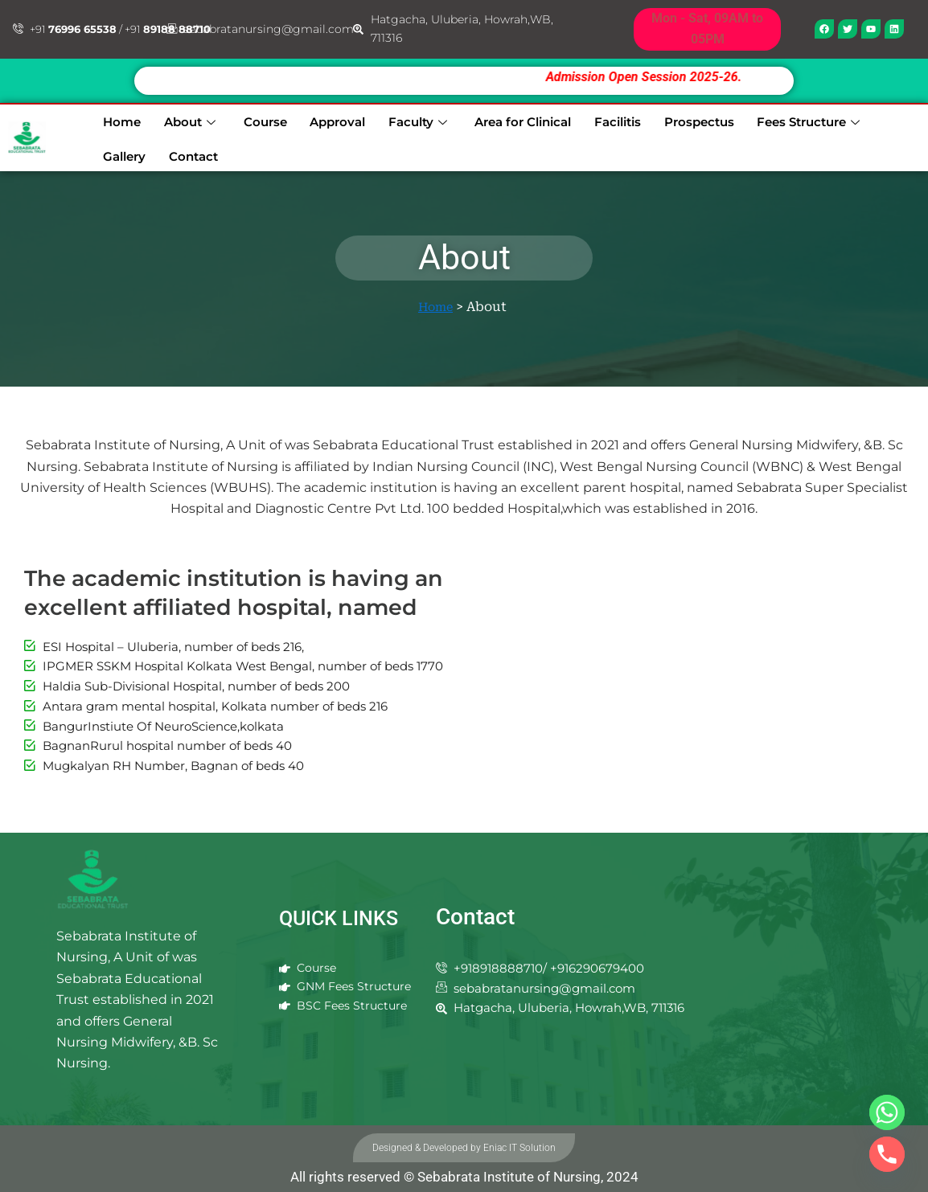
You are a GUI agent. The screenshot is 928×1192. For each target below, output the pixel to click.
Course (246, 119)
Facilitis (588, 119)
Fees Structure (774, 119)
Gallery (873, 119)
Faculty (390, 119)
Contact (118, 151)
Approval (314, 119)
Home (112, 119)
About (175, 119)
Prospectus (666, 119)
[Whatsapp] (887, 1112)
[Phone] (887, 1154)
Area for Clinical (494, 119)
